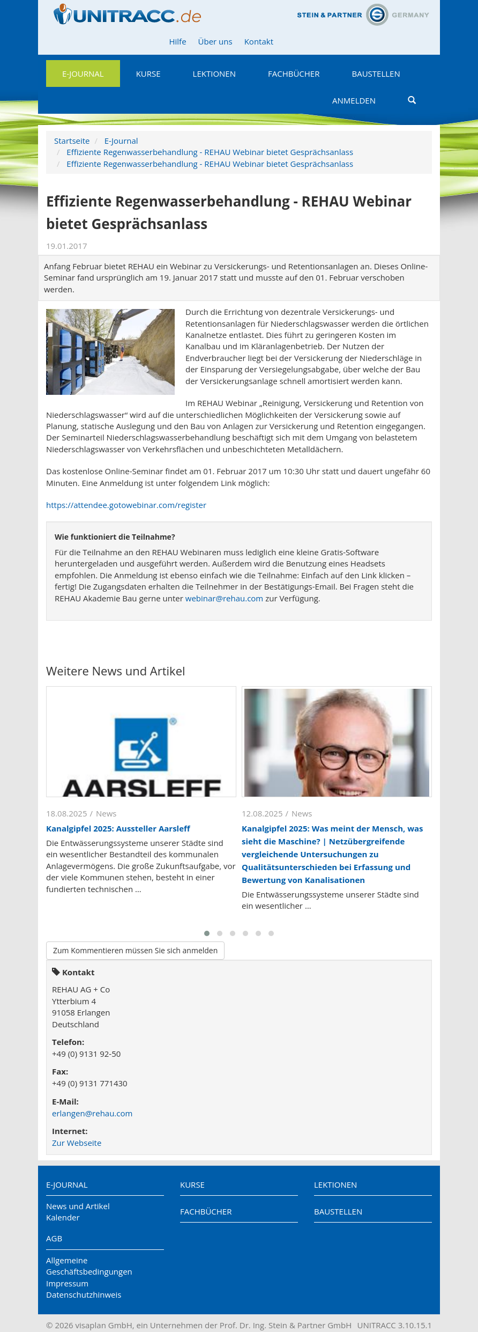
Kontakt (258, 41)
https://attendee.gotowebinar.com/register (126, 504)
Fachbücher (293, 73)
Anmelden (354, 100)
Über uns (215, 41)
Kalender (63, 1217)
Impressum (67, 1283)
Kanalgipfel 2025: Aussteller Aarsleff (118, 828)
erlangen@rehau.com (92, 1113)
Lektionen (214, 73)
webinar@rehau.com (224, 598)
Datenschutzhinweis (83, 1294)
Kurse (148, 73)
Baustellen (376, 73)
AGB (54, 1238)
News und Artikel (78, 1206)
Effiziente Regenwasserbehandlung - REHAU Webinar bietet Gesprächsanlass (209, 151)
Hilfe (177, 41)
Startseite (72, 140)
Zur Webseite (76, 1142)
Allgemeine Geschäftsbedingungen (89, 1266)
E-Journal (83, 73)
